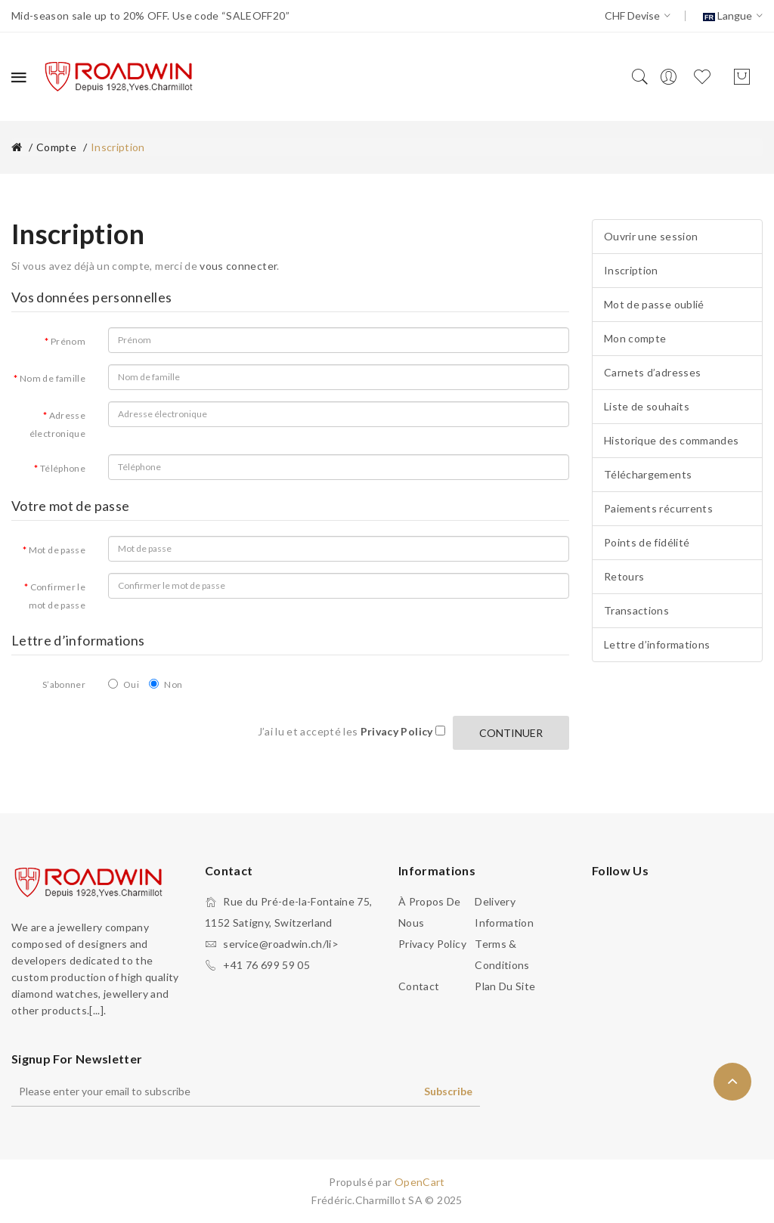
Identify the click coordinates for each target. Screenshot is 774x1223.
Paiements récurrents (658, 508)
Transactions (636, 610)
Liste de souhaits (646, 406)
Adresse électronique (57, 424)
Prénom (68, 341)
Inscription (118, 147)
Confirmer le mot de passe (57, 596)
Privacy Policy (432, 943)
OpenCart (420, 1181)
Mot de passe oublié (654, 304)
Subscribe (448, 1091)
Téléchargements (648, 474)
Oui (123, 684)
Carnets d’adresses (652, 372)
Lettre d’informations (657, 644)
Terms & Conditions (502, 954)
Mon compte (635, 338)
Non (165, 684)
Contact (418, 986)
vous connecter (238, 265)
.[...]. (96, 1010)
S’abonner (63, 684)
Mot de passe (57, 550)
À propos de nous (429, 912)
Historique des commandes (671, 440)
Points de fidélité (646, 542)
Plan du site (505, 986)
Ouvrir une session (651, 236)
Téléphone (62, 468)
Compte (56, 147)
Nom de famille (52, 378)
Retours (624, 576)
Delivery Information (504, 912)
